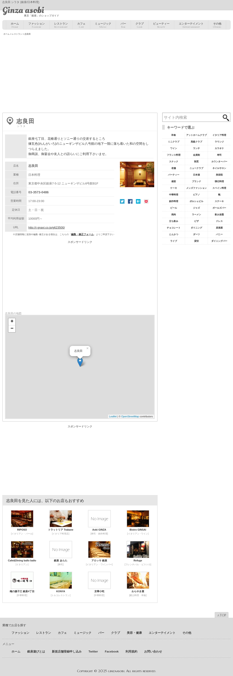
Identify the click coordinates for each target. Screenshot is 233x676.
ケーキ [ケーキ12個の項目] (173, 188)
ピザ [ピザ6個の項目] (196, 221)
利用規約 (131, 651)
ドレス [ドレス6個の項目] (219, 221)
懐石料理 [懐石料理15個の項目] (219, 181)
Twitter (122, 201)
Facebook (130, 201)
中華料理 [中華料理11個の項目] (173, 194)
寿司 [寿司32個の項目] (219, 155)
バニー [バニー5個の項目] (219, 234)
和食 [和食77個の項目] (173, 135)
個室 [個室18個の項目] (173, 181)
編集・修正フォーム (82, 234)
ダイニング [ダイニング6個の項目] (196, 227)
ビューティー (161, 25)
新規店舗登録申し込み (67, 651)
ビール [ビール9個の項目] (173, 208)
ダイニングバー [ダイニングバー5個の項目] (219, 241)
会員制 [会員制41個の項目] (196, 155)
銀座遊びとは (36, 651)
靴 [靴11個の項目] (219, 194)
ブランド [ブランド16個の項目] (196, 181)
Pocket (146, 201)
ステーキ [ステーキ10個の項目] (219, 201)
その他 (217, 25)
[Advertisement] (116, 74)
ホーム (15, 25)
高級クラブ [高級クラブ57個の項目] (196, 141)
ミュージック (103, 25)
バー (123, 25)
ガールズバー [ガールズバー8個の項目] (219, 208)
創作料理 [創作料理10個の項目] (173, 201)
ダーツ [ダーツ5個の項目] (196, 234)
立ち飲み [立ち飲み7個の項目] (173, 221)
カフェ (81, 25)
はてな (138, 201)
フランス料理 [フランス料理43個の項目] (173, 155)
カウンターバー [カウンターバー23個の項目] (219, 161)
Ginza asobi (23, 10)
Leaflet (113, 416)
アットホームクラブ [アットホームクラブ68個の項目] (196, 135)
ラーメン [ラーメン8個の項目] (196, 214)
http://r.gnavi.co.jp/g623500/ (46, 227)
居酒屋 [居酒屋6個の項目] (219, 227)
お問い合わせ (153, 651)
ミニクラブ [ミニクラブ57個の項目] (173, 141)
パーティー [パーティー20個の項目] (173, 175)
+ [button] (12, 321)
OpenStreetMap (130, 416)
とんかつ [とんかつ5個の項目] (173, 234)
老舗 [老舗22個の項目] (173, 168)
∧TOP (221, 615)
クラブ (139, 25)
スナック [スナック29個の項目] (173, 161)
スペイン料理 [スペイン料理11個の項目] (219, 188)
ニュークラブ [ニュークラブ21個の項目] (196, 168)
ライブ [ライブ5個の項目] (173, 241)
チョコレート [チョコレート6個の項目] (173, 227)
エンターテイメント (191, 25)
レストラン (61, 25)
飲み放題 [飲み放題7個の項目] (219, 214)
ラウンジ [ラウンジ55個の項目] (219, 141)
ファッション (36, 25)
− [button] (12, 328)
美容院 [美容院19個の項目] (219, 175)
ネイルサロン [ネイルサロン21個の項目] (219, 168)
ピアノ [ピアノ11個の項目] (196, 194)
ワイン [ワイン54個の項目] (173, 148)
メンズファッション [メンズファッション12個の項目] (196, 188)
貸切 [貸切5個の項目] (196, 241)
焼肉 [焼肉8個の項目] (173, 214)
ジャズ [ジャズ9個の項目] (196, 208)
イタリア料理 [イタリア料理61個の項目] (219, 135)
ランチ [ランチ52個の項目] (196, 148)
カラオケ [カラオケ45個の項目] (219, 148)
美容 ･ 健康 (134, 632)
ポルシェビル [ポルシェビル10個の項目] (196, 201)
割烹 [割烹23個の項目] (196, 161)
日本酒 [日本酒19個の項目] (196, 175)
